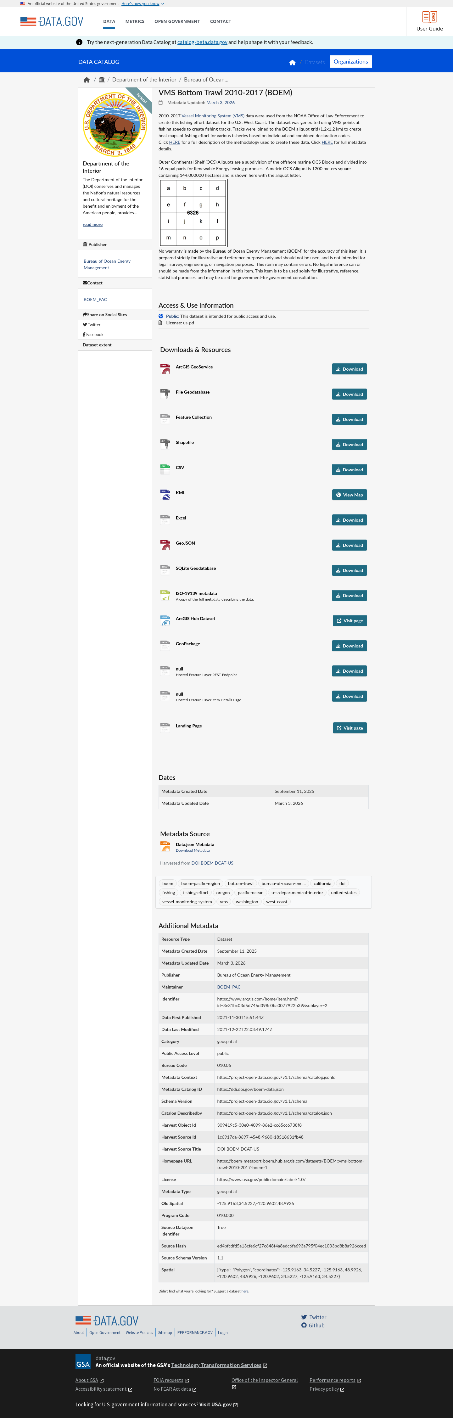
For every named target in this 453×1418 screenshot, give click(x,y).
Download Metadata (193, 850)
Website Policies (139, 1332)
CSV (180, 467)
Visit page (350, 620)
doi (342, 883)
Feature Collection (194, 417)
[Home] (51, 21)
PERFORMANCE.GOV (195, 1332)
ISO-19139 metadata (196, 593)
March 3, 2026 (220, 102)
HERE (174, 142)
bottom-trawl (241, 883)
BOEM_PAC (95, 299)
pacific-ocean (250, 892)
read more (93, 224)
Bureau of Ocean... (206, 79)
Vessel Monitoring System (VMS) (213, 115)
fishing (168, 892)
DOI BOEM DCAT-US (212, 863)
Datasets (315, 62)
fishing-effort (195, 892)
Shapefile (185, 442)
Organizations (351, 61)
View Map (349, 494)
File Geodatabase (193, 392)
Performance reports (332, 1380)
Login (223, 1332)
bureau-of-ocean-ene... (284, 883)
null (179, 668)
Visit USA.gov (215, 1404)
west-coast (276, 901)
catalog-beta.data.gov (202, 42)
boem (167, 883)
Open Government (104, 1332)
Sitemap (165, 1332)
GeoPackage (188, 643)
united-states (344, 892)
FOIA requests (168, 1380)
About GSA (87, 1380)
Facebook (93, 334)
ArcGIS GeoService (194, 366)
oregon (223, 892)
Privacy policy (324, 1389)
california (322, 883)
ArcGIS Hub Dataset (195, 618)
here (245, 1291)
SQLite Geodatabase (196, 568)
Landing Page (189, 725)
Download (349, 369)
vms (224, 901)
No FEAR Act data (172, 1389)
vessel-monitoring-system (187, 901)
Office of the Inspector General (265, 1380)
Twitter (91, 324)
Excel (181, 517)
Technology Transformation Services (216, 1365)
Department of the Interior (144, 79)
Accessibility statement (101, 1389)
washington (247, 901)
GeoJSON (185, 543)
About (79, 1332)
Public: (172, 316)
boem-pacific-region (200, 883)
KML (180, 492)
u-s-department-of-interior (297, 892)
